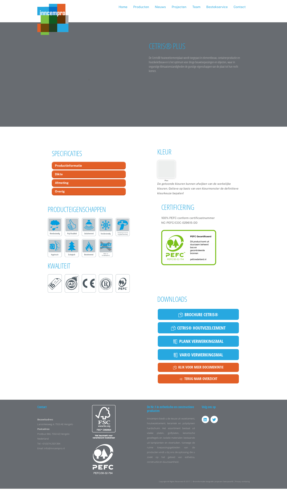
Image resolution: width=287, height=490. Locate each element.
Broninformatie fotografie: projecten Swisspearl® (213, 482)
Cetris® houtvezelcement (198, 329)
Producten (141, 7)
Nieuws (160, 7)
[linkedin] (205, 420)
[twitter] (214, 420)
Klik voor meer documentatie (198, 368)
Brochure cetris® (198, 316)
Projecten (179, 7)
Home (123, 7)
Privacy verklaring (242, 482)
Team (196, 7)
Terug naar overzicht (198, 380)
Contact (240, 7)
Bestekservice (217, 7)
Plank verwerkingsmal (198, 342)
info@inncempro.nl (54, 450)
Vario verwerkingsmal (198, 356)
